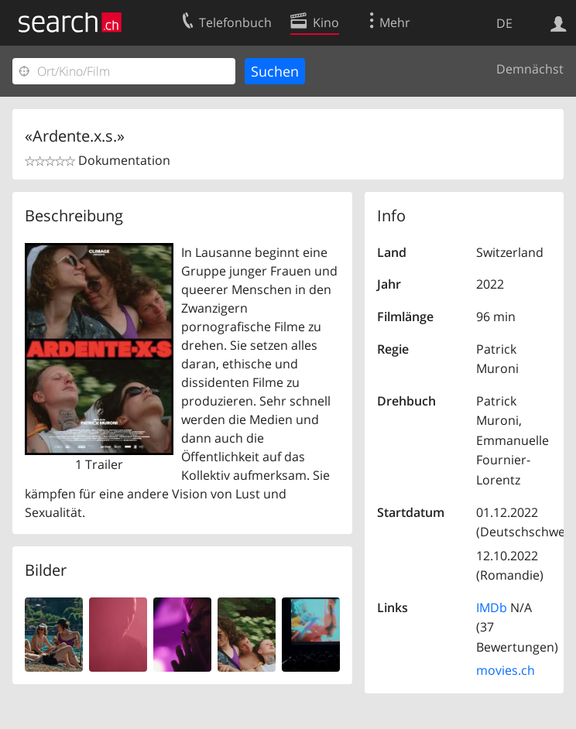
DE (504, 23)
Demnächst (530, 68)
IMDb (491, 607)
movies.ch (505, 670)
